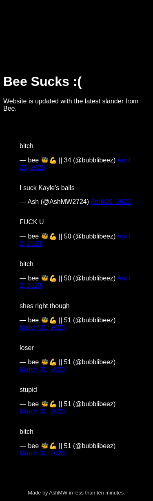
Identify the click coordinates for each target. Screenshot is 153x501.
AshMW (58, 493)
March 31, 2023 (42, 327)
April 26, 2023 (111, 201)
